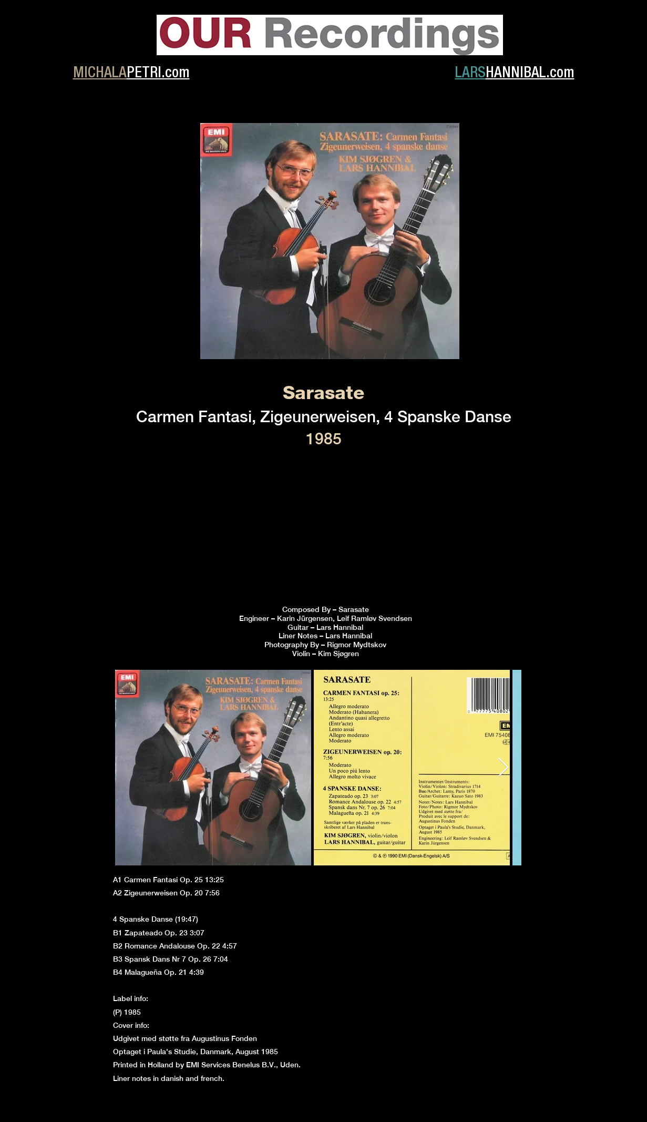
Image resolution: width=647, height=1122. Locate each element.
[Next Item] (503, 768)
